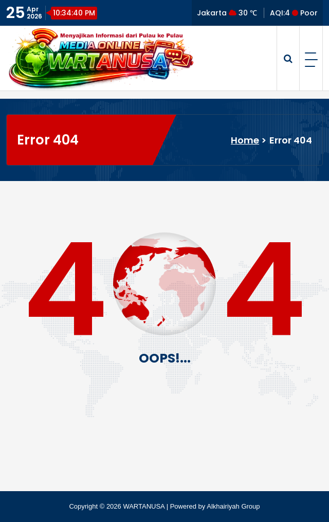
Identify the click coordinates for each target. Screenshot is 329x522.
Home (245, 140)
